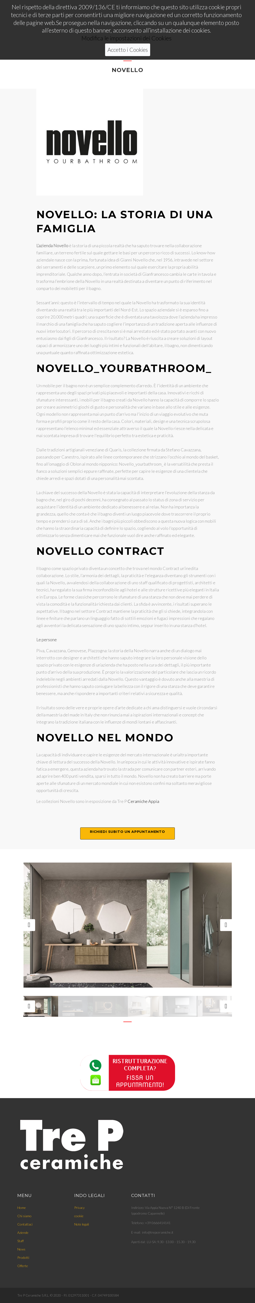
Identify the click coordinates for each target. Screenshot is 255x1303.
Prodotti (23, 1257)
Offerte (22, 1266)
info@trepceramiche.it (157, 1232)
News (21, 1249)
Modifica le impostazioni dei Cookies (126, 25)
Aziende (22, 1233)
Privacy (79, 1208)
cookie (78, 1216)
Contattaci (24, 1224)
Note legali (81, 1224)
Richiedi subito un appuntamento (127, 832)
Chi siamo (24, 1216)
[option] (127, 925)
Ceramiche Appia (143, 801)
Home (21, 1208)
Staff (20, 1241)
